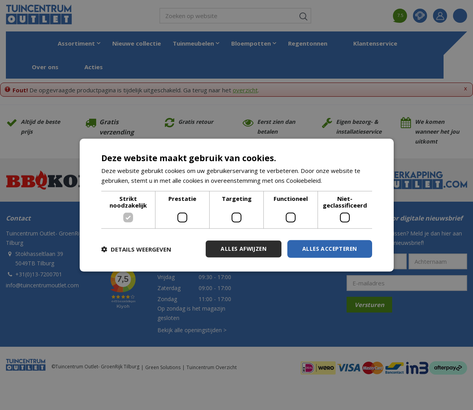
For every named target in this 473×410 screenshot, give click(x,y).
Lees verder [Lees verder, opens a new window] (340, 180)
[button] (136, 249)
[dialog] (237, 205)
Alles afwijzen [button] (241, 248)
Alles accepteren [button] (329, 248)
